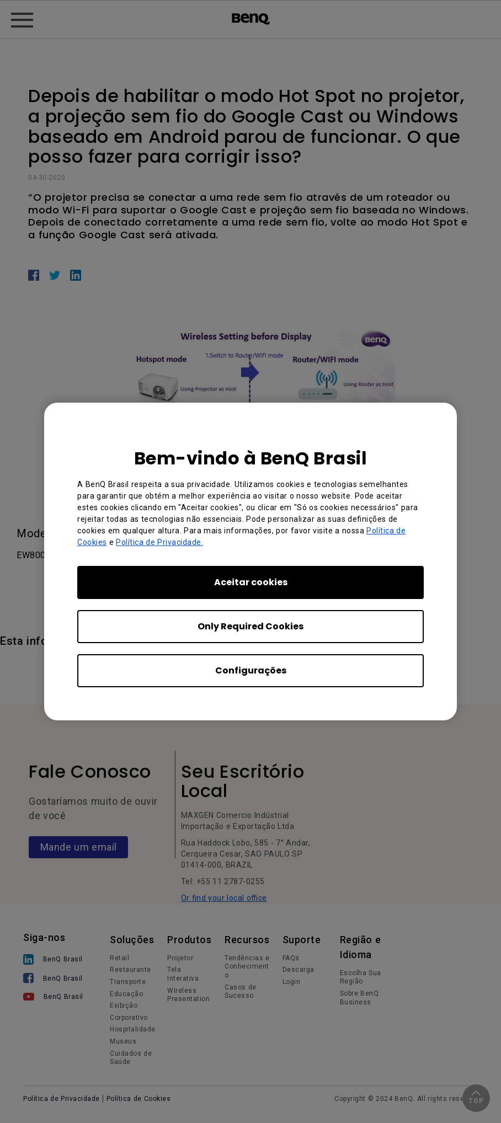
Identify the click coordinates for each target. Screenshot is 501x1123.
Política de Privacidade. (159, 542)
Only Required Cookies (250, 626)
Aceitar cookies (250, 582)
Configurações (250, 670)
